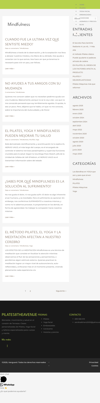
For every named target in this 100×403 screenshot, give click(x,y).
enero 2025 (78, 114)
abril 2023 (77, 126)
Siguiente (60, 301)
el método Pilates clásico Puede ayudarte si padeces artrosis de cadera (85, 58)
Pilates (83, 8)
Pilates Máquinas (80, 187)
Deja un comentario (12, 48)
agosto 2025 (78, 106)
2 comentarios (10, 92)
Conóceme (84, 18)
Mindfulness (25, 48)
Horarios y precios (88, 21)
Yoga (39, 144)
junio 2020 (77, 150)
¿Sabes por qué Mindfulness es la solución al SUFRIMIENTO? (33, 190)
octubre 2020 (79, 138)
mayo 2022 (77, 130)
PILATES (33, 144)
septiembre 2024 (80, 122)
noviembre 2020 (80, 134)
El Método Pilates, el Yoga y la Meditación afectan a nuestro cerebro (34, 246)
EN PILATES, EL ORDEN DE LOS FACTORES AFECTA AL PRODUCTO (85, 69)
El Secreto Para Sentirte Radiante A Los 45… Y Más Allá (84, 46)
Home (82, 5)
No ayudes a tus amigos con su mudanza (34, 85)
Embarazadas (85, 15)
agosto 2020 (78, 142)
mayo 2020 (78, 154)
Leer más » (10, 68)
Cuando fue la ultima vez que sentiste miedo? (31, 41)
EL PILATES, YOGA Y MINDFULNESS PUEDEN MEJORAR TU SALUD (35, 135)
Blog (82, 24)
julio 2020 (77, 146)
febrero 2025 (78, 109)
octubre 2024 (79, 118)
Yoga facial (85, 11)
